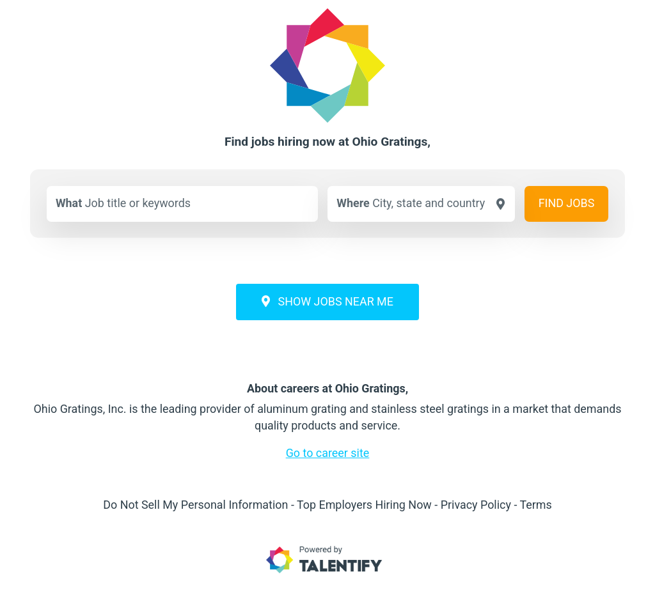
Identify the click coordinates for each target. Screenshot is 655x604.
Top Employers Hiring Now (364, 504)
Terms (535, 504)
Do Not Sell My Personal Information (195, 504)
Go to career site (328, 453)
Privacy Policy (476, 504)
